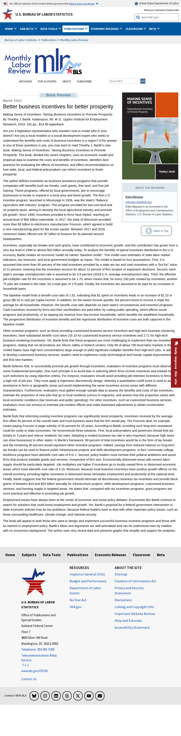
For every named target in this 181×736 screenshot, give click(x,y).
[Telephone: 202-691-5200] (42, 649)
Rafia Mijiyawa (134, 197)
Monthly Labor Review (74, 40)
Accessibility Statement (132, 627)
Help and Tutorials (128, 620)
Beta (161, 554)
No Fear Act (78, 600)
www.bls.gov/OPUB (34, 671)
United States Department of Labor (156, 4)
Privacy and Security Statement (129, 590)
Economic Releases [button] (105, 29)
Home (10, 554)
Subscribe (84, 81)
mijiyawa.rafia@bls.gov (138, 202)
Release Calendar (155, 10)
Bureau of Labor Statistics (21, 40)
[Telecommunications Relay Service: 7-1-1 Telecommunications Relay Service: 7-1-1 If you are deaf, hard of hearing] (42, 660)
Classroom (141, 554)
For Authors (47, 81)
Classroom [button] (134, 29)
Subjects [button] (27, 29)
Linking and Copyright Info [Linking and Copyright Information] (134, 607)
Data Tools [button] (49, 29)
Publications (49, 40)
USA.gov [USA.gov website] (75, 607)
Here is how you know (81, 3)
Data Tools (52, 554)
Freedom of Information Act (135, 581)
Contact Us (29, 679)
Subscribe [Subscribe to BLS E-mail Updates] (173, 10)
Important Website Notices (135, 614)
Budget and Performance (88, 581)
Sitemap (121, 574)
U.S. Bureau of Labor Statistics (44, 14)
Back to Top (154, 231)
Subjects (29, 554)
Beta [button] (153, 29)
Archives (25, 81)
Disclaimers (123, 600)
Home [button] (9, 29)
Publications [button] (74, 29)
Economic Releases (110, 554)
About (66, 81)
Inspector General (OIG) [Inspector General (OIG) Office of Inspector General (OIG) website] (87, 574)
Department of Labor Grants (85, 590)
